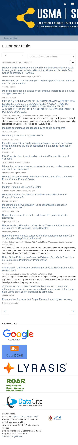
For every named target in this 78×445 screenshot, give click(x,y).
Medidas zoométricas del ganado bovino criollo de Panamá (33, 128)
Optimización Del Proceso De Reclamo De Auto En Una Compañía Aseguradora (38, 269)
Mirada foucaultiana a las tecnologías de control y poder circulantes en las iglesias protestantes (38, 167)
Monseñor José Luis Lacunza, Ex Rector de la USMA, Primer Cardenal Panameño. (34, 196)
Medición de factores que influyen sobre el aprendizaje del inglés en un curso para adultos (38, 82)
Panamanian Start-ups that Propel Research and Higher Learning (37, 299)
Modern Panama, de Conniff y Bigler (21, 187)
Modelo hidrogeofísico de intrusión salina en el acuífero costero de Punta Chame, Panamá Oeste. (37, 178)
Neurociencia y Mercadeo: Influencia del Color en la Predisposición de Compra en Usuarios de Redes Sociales (38, 227)
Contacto (6, 436)
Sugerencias (17, 436)
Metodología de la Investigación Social (22, 135)
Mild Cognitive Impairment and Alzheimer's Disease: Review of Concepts (35, 157)
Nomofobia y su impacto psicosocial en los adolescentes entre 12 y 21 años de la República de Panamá (38, 237)
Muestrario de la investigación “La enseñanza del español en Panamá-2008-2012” (34, 206)
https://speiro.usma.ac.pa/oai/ (25, 416)
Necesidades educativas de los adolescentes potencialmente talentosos (34, 216)
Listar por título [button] (11, 38)
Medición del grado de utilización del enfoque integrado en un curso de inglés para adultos (38, 92)
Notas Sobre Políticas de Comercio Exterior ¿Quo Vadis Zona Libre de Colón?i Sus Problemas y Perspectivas (38, 258)
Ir (73, 56)
